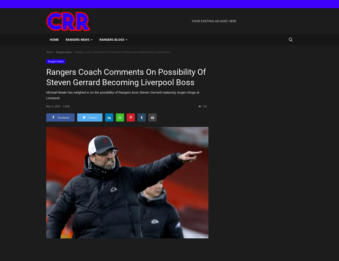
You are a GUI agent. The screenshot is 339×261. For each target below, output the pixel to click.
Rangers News (64, 52)
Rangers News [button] (79, 40)
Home (54, 40)
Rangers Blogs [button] (113, 40)
